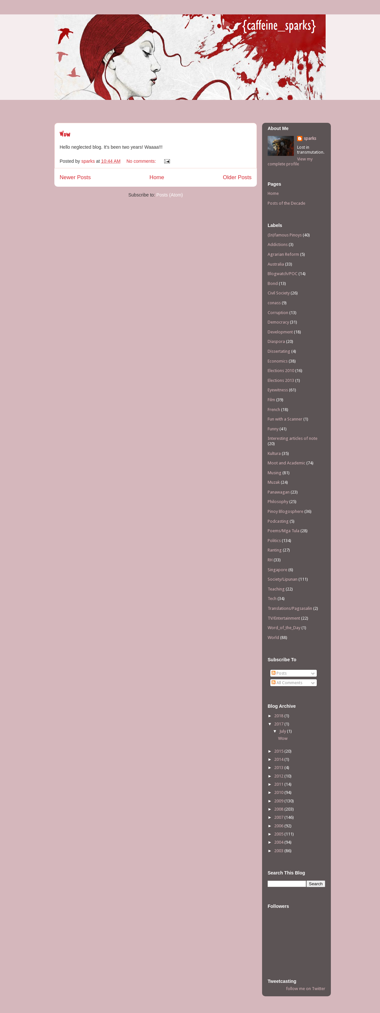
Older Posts (237, 177)
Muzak (274, 482)
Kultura (274, 453)
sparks (310, 138)
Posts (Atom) (169, 194)
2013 (279, 767)
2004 (279, 842)
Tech (272, 598)
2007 (279, 817)
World (273, 637)
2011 (279, 784)
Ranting (275, 550)
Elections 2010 (281, 370)
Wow (65, 134)
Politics (274, 540)
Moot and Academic (286, 462)
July (283, 731)
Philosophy (278, 501)
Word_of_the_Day (284, 627)
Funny (273, 428)
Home (156, 177)
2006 (279, 825)
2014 (279, 759)
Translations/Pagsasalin (290, 608)
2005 (279, 834)
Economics (278, 361)
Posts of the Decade (286, 203)
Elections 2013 (281, 380)
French (274, 409)
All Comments (287, 682)
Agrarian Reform (283, 254)
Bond (273, 283)
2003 (279, 850)
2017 (279, 724)
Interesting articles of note (292, 438)
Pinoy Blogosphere (285, 511)
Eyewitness (278, 389)
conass (274, 302)
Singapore (277, 569)
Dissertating (279, 351)
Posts (279, 673)
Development (280, 331)
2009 (279, 800)
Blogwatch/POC (282, 273)
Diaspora (276, 341)
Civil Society (279, 293)
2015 (279, 751)
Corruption (278, 312)
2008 (279, 809)
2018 (279, 715)
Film (271, 399)
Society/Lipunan (282, 579)
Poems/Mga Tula (283, 530)
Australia (276, 264)
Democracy (278, 322)
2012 (279, 776)
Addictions (278, 244)
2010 (279, 792)
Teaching (276, 589)
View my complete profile (290, 161)
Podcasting (278, 521)
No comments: (141, 161)
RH (270, 559)
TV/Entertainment (284, 618)
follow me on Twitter (305, 988)
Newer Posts (75, 177)
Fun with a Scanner (285, 419)
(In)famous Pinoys (285, 235)
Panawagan (279, 492)
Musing (274, 472)
